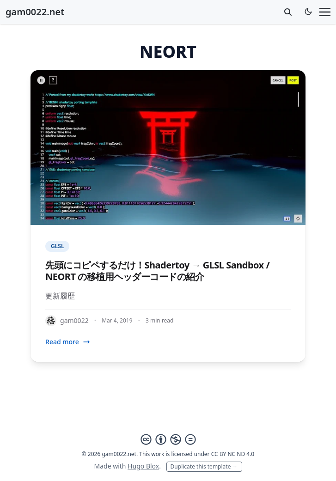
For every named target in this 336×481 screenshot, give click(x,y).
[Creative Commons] (168, 439)
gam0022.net (35, 12)
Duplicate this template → (204, 466)
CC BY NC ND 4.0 (233, 454)
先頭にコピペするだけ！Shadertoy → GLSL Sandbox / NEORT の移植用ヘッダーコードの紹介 (157, 271)
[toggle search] (288, 12)
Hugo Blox (143, 466)
